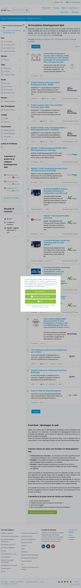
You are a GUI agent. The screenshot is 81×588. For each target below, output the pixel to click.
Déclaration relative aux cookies (40, 307)
